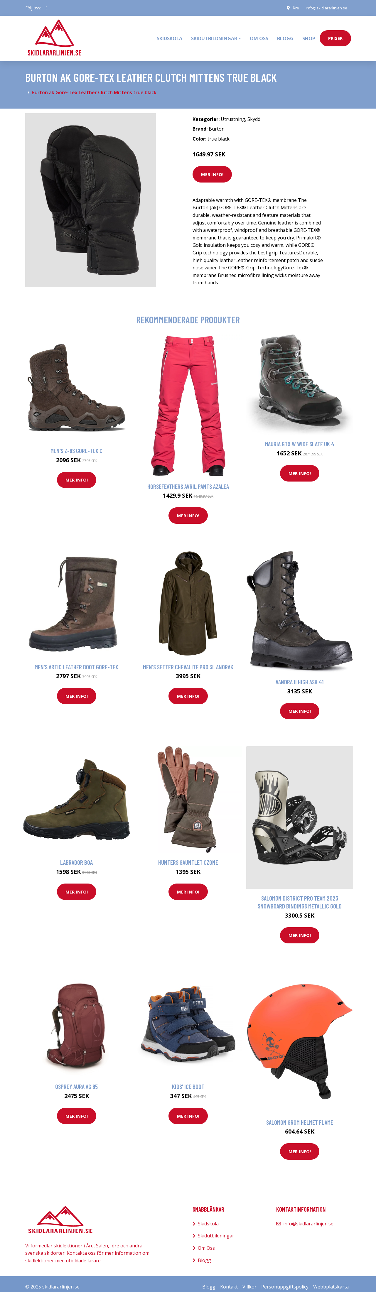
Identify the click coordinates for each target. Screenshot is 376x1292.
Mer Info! (212, 168)
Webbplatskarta (331, 1281)
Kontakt (229, 1281)
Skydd (253, 113)
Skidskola (169, 35)
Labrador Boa (76, 856)
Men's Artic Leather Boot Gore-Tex (76, 661)
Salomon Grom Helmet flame (299, 1116)
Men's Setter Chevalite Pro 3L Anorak (188, 661)
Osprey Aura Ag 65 (76, 1081)
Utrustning (233, 113)
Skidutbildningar (216, 1230)
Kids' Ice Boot (188, 1081)
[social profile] (46, 7)
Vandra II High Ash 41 (299, 676)
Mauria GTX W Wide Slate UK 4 (299, 438)
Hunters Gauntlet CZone (188, 856)
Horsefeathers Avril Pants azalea (188, 480)
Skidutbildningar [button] (214, 35)
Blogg (285, 35)
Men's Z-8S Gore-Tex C (76, 445)
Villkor (249, 1281)
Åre (294, 8)
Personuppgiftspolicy (284, 1281)
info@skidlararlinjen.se (325, 8)
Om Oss (206, 1242)
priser (335, 35)
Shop (308, 35)
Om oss (259, 35)
